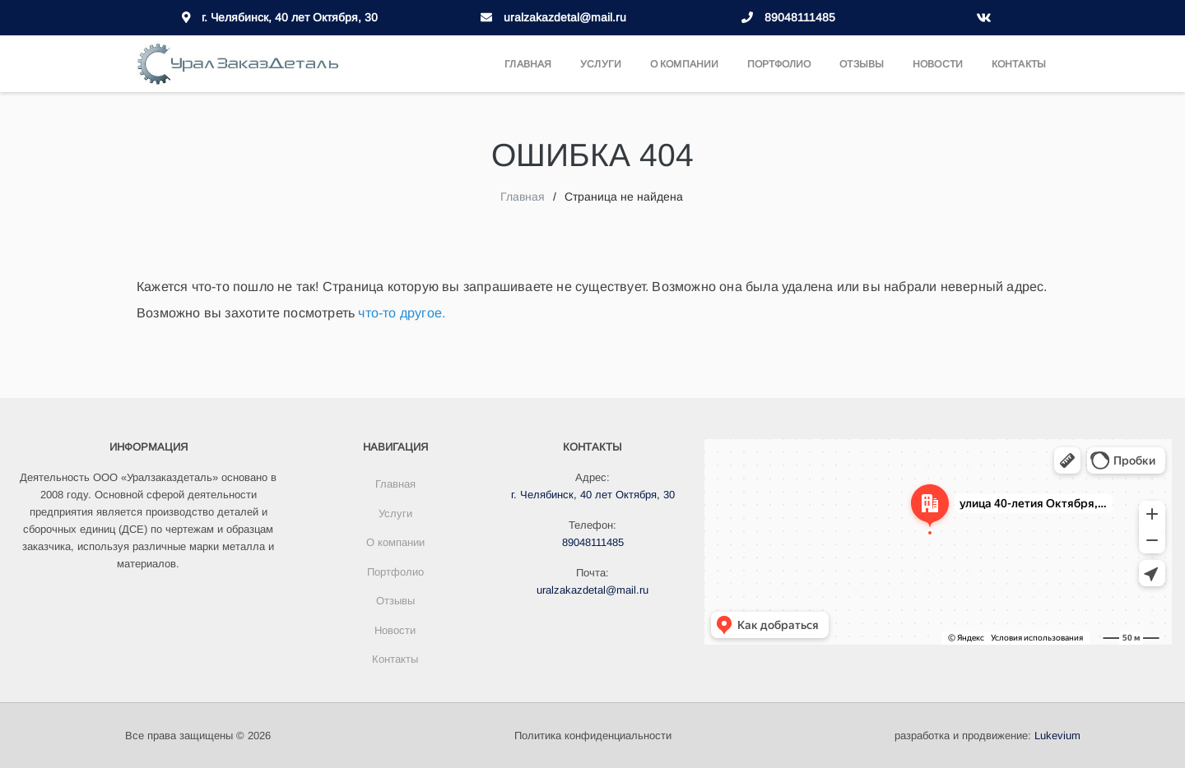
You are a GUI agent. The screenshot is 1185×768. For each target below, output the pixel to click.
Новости (938, 64)
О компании (684, 64)
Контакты (1019, 64)
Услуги (600, 64)
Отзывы (861, 64)
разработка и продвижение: (987, 735)
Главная (527, 64)
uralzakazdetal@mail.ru (565, 17)
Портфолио (779, 64)
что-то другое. (401, 312)
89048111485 (799, 17)
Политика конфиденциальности (593, 735)
